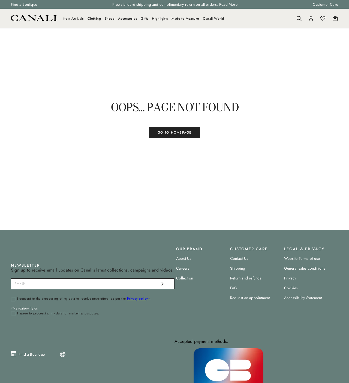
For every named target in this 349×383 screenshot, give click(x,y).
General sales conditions (304, 268)
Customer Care (325, 4)
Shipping (237, 268)
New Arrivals (73, 18)
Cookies (291, 288)
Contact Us (239, 258)
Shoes (109, 18)
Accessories (127, 18)
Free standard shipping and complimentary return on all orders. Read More (174, 4)
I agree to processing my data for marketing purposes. (58, 314)
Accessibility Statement (303, 297)
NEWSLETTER (25, 265)
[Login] (311, 18)
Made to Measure (185, 18)
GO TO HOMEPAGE (175, 132)
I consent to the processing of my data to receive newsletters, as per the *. (84, 299)
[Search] (299, 18)
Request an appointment (250, 297)
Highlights (160, 18)
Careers (182, 268)
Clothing (94, 18)
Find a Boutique (24, 4)
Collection (184, 278)
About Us (183, 258)
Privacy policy (137, 298)
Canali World (213, 18)
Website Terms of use (302, 258)
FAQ (233, 288)
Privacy (290, 278)
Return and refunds (245, 278)
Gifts (144, 18)
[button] (299, 18)
